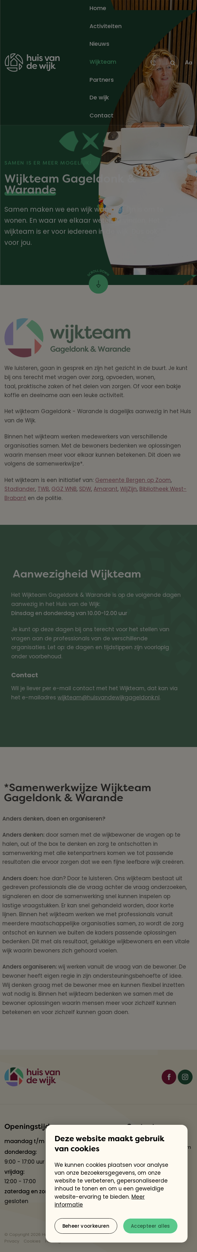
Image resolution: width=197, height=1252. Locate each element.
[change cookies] (86, 1226)
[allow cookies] (150, 1226)
